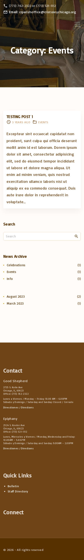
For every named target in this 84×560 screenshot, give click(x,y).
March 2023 (15, 303)
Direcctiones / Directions (18, 407)
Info (10, 279)
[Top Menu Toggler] (77, 24)
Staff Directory (18, 491)
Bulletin (13, 486)
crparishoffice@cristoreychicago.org (47, 12)
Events (43, 122)
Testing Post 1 (20, 116)
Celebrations (16, 265)
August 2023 (16, 296)
